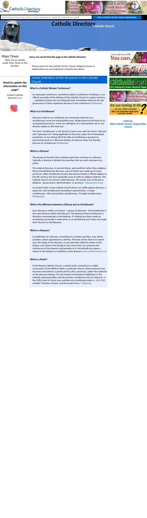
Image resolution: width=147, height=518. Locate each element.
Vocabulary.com (94, 182)
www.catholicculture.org (94, 251)
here (20, 97)
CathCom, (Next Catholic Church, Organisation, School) (128, 124)
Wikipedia (96, 103)
